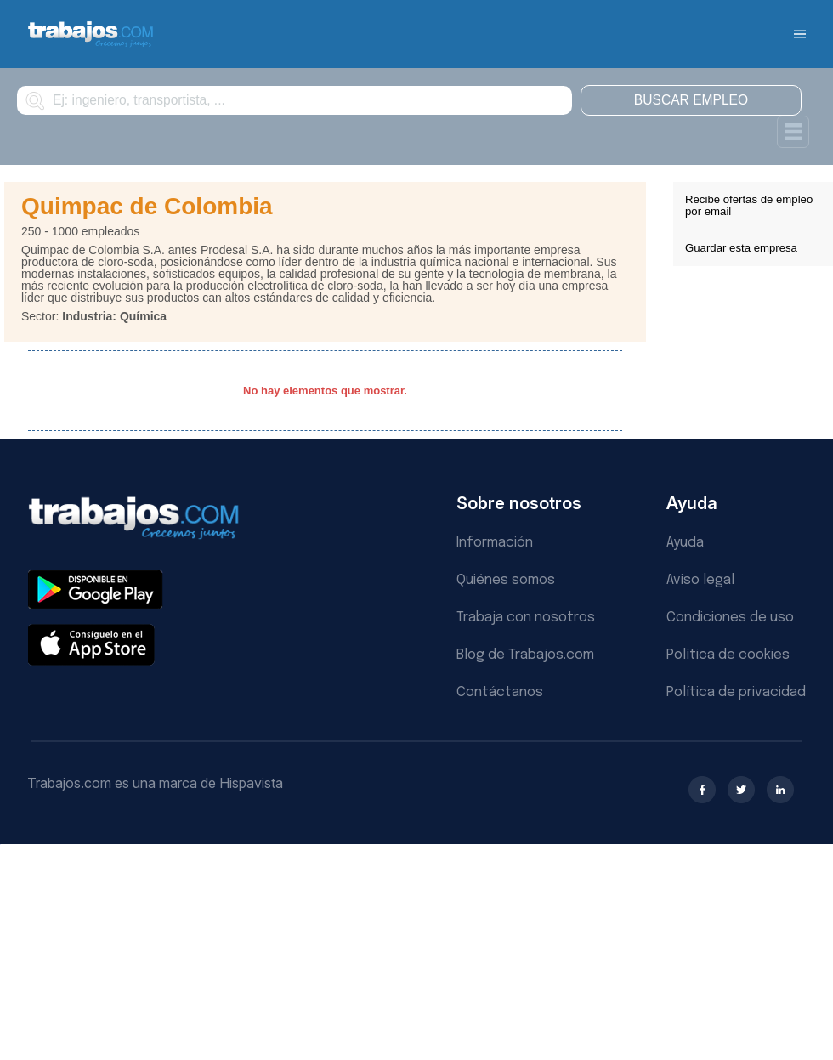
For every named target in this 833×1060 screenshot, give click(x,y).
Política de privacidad (736, 692)
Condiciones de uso (730, 617)
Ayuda (685, 543)
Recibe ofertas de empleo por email (749, 205)
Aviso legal (700, 580)
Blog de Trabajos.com (525, 655)
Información (494, 543)
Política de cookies (728, 655)
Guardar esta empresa (741, 247)
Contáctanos (499, 692)
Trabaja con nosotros (525, 617)
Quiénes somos (505, 580)
